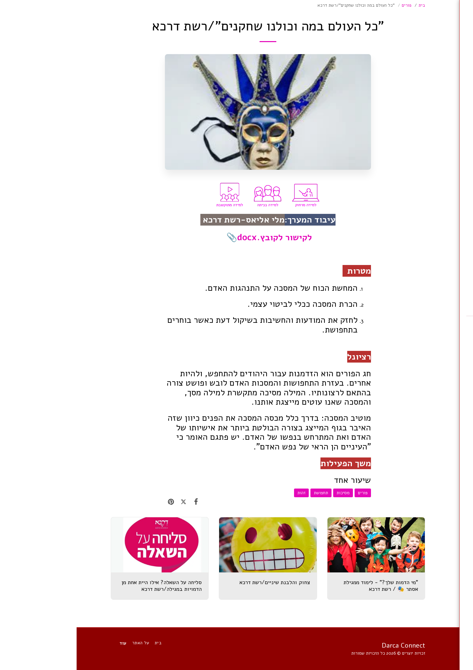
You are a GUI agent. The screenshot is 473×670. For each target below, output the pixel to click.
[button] (428, 124)
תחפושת (244, 493)
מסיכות (266, 493)
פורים (330, 5)
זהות (225, 493)
